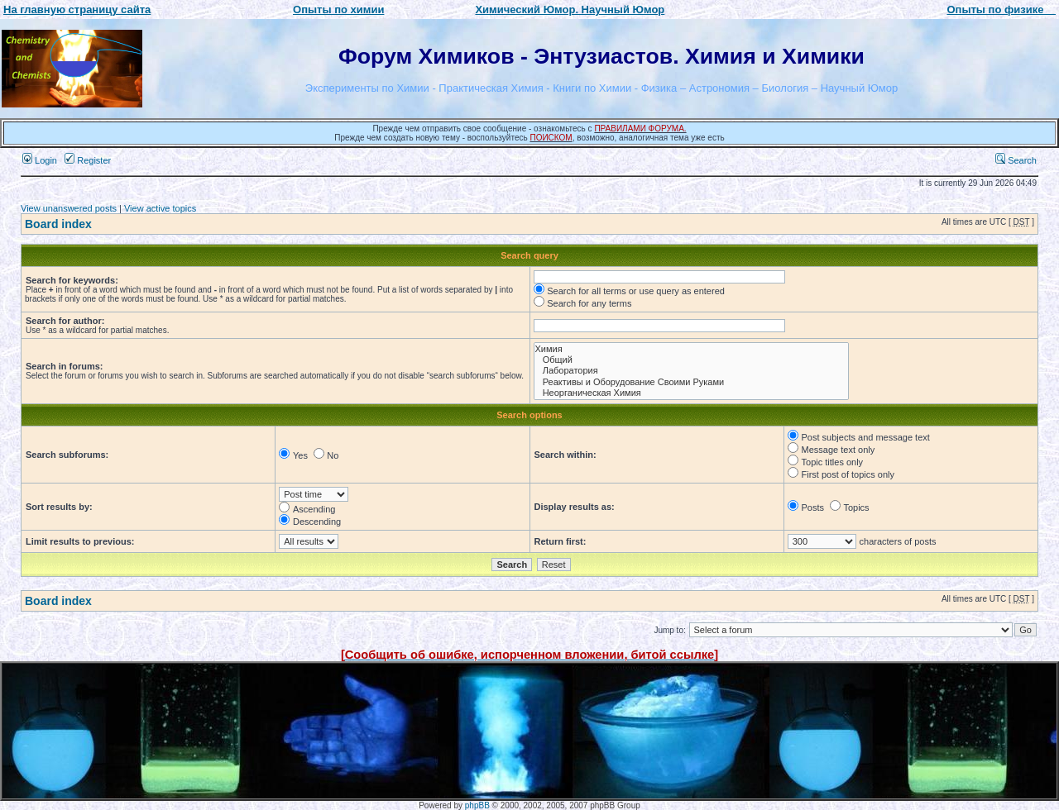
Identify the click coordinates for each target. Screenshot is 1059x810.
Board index (58, 224)
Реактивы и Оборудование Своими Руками (691, 382)
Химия (691, 349)
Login (39, 160)
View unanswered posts (69, 208)
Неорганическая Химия (691, 393)
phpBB (477, 805)
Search (1016, 160)
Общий (691, 360)
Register (88, 160)
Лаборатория (691, 370)
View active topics (160, 208)
